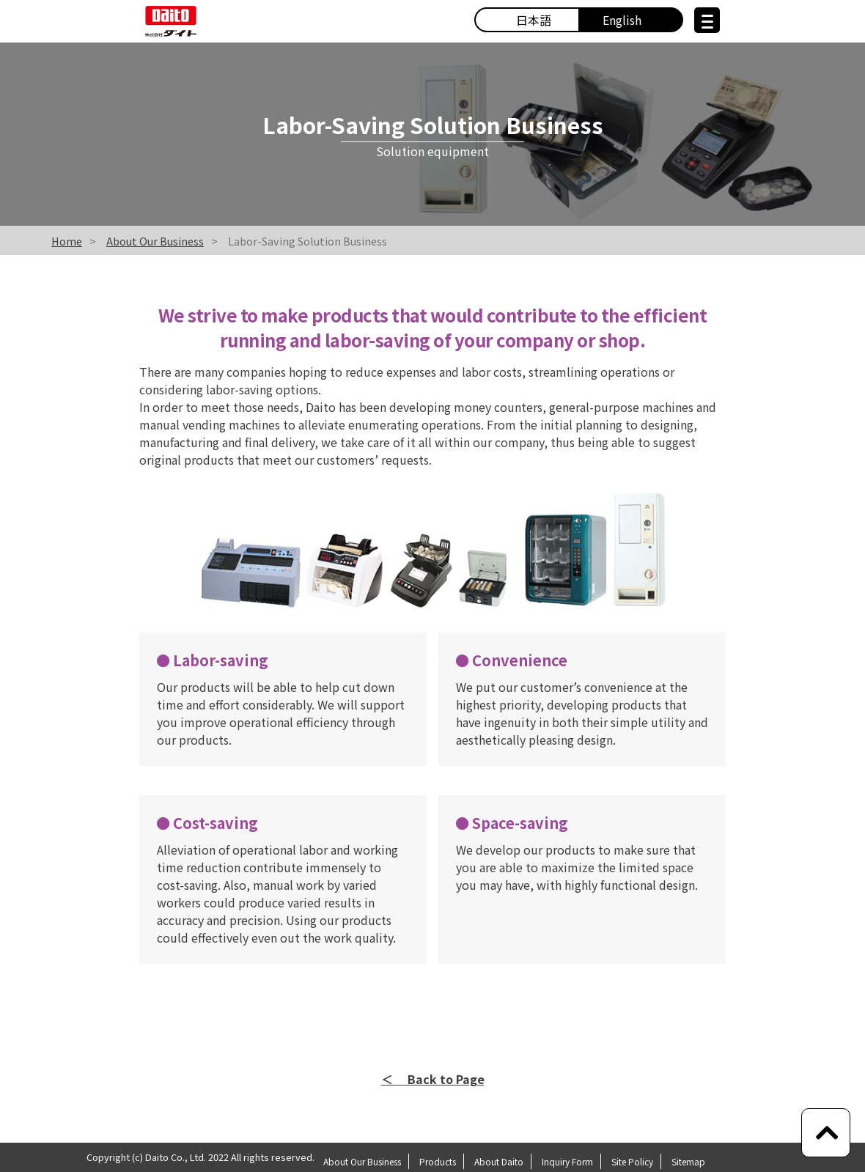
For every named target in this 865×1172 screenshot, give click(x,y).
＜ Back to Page (433, 1079)
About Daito (498, 1161)
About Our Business (155, 240)
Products (437, 1161)
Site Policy (632, 1161)
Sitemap (688, 1161)
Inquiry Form (567, 1161)
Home (66, 240)
